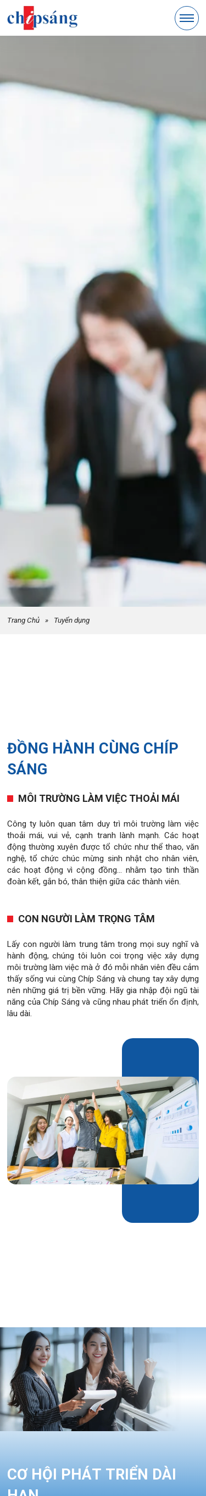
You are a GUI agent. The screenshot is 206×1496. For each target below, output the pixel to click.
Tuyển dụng (72, 620)
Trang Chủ (23, 620)
